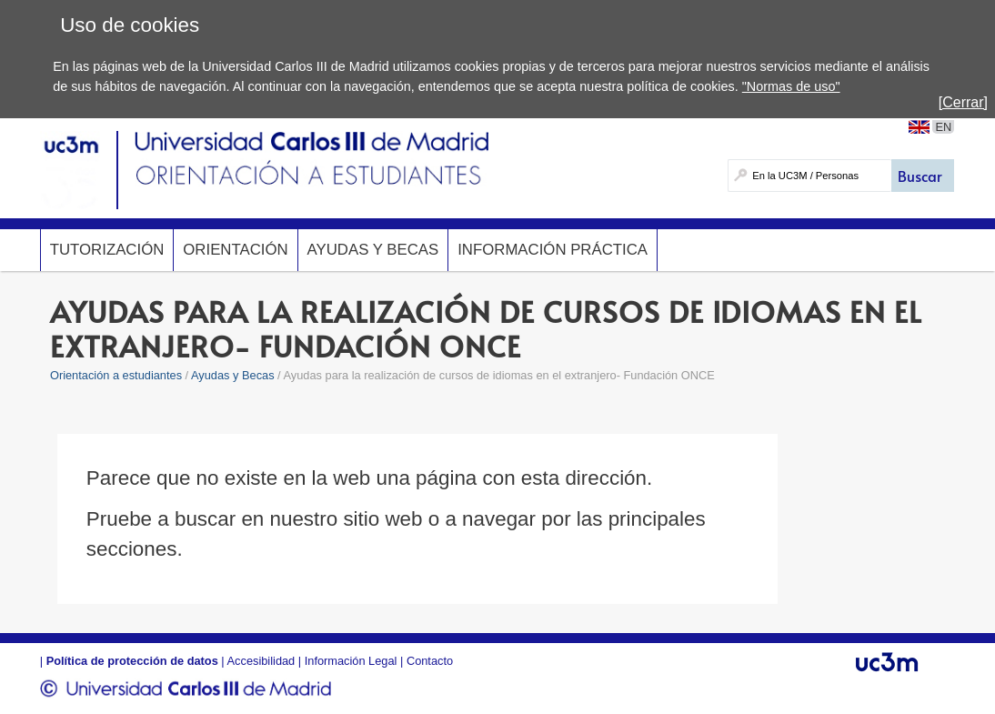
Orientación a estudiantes (116, 375)
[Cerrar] (963, 102)
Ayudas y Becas (373, 249)
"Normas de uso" (791, 86)
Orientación (235, 249)
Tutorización (107, 249)
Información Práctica (552, 249)
